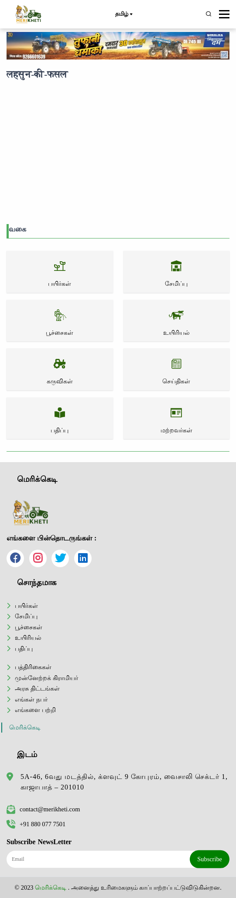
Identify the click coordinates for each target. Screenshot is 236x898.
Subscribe (209, 859)
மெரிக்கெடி (25, 727)
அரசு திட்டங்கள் (37, 688)
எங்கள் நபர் (31, 699)
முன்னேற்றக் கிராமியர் (46, 677)
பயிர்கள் (26, 605)
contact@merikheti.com (43, 809)
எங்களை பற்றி (35, 709)
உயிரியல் (28, 637)
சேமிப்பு (26, 616)
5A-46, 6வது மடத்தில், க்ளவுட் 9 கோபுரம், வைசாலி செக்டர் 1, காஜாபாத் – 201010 (124, 782)
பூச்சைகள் (28, 627)
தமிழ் (123, 14)
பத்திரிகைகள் (33, 666)
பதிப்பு (24, 648)
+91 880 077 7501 (36, 824)
